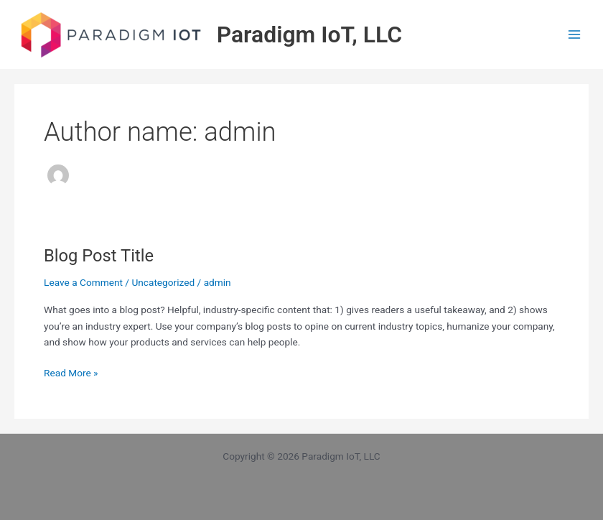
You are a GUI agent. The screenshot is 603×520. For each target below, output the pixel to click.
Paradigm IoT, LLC (309, 34)
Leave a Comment (83, 282)
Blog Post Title (99, 256)
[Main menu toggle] (574, 35)
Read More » (71, 372)
